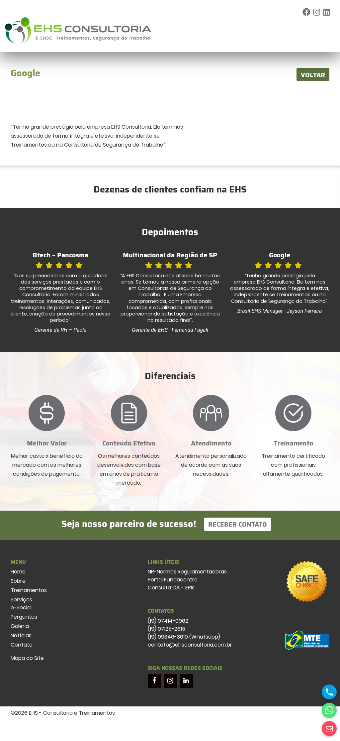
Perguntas (24, 617)
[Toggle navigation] (328, 30)
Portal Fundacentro (173, 579)
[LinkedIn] (186, 681)
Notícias (21, 635)
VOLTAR (313, 75)
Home (18, 571)
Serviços (21, 599)
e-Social (21, 607)
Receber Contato (237, 524)
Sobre (18, 581)
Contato (22, 645)
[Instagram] (170, 681)
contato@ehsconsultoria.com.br (190, 645)
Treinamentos (29, 590)
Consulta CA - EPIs (171, 587)
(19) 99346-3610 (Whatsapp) (184, 637)
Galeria (20, 626)
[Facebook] (154, 681)
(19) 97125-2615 (166, 629)
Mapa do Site (27, 658)
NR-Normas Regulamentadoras (187, 571)
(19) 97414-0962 (168, 621)
